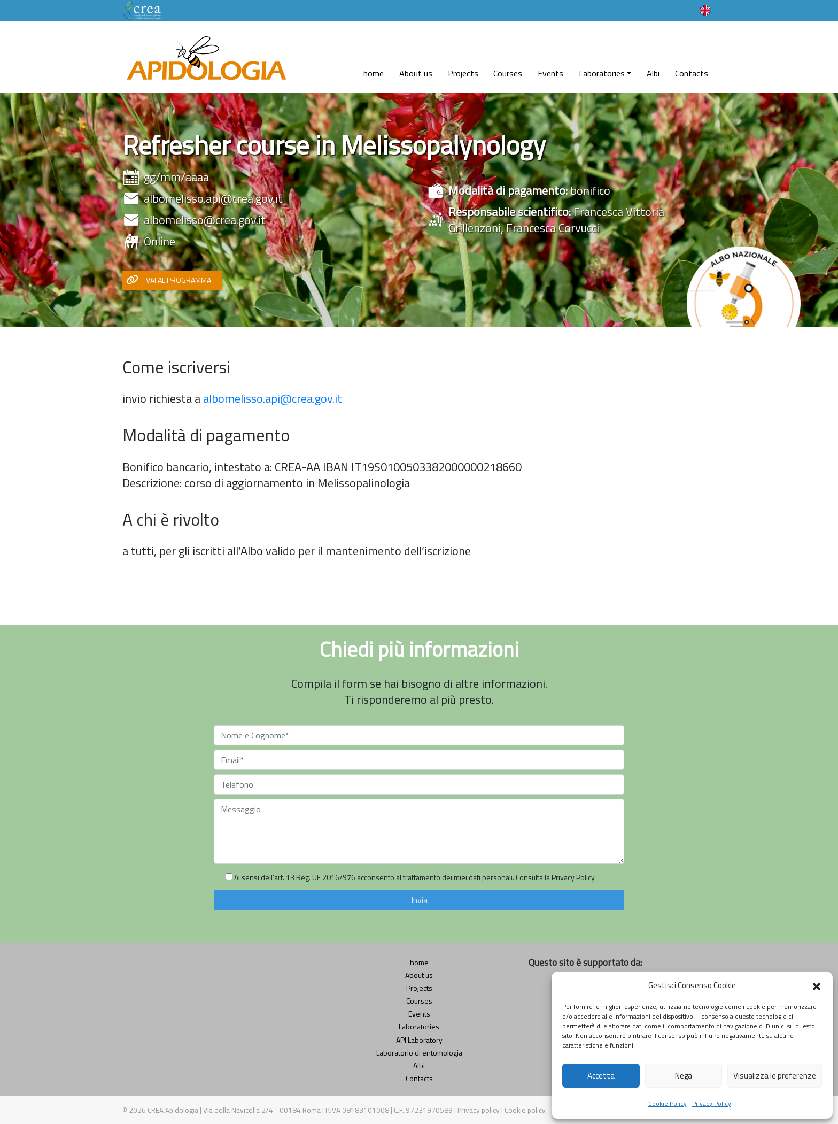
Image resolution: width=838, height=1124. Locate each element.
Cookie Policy (667, 1103)
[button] (816, 985)
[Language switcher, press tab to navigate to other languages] (705, 10)
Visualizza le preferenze (774, 1075)
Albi (653, 73)
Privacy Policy (711, 1103)
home (373, 73)
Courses (507, 73)
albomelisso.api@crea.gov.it (213, 198)
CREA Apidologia (173, 1110)
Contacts (691, 73)
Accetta (601, 1075)
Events (550, 73)
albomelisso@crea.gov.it (205, 220)
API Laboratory (419, 1039)
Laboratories (602, 73)
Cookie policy (525, 1110)
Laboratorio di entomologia (419, 1052)
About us (415, 73)
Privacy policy (479, 1110)
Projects (463, 73)
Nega (683, 1075)
